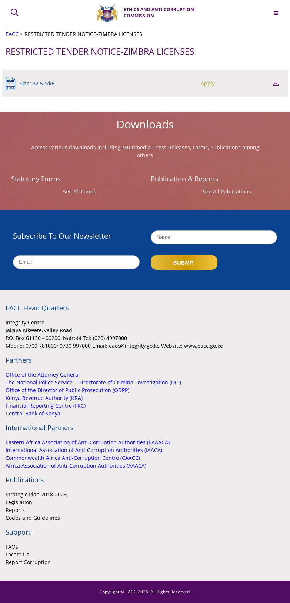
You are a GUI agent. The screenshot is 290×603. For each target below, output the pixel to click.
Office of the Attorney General (43, 374)
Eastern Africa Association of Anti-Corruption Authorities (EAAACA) (88, 442)
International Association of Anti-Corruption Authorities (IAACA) (84, 450)
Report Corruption (28, 562)
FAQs (12, 546)
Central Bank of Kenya (33, 413)
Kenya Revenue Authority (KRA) (44, 397)
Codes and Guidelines (33, 517)
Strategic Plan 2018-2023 (36, 494)
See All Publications (227, 191)
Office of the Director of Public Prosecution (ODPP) (67, 390)
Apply (236, 83)
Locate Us (17, 554)
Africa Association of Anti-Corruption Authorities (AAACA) (76, 465)
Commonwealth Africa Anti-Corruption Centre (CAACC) (73, 457)
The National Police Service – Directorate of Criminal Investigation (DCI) (93, 382)
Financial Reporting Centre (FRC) (46, 405)
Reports (15, 509)
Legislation (19, 502)
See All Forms (79, 191)
